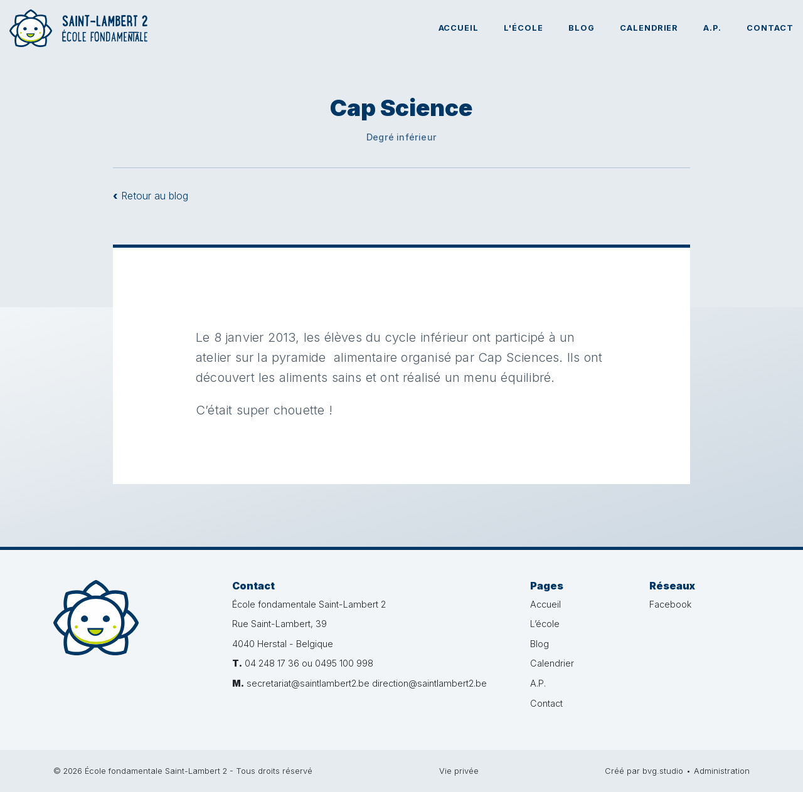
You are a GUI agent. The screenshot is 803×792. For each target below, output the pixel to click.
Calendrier (649, 28)
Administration (722, 771)
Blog (581, 28)
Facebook (670, 604)
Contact (770, 28)
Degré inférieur (401, 137)
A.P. (712, 28)
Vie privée (459, 771)
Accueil (459, 28)
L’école (545, 623)
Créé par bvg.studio (644, 771)
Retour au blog (150, 195)
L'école (523, 28)
